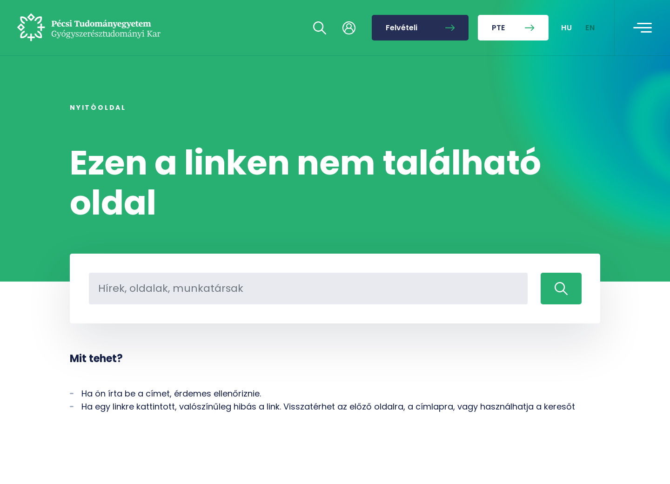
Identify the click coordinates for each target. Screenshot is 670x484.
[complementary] (569, 414)
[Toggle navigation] (642, 28)
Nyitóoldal (98, 107)
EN (590, 27)
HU (567, 27)
